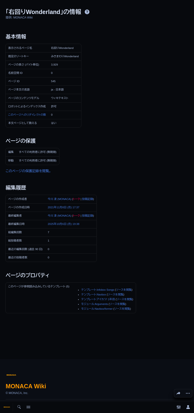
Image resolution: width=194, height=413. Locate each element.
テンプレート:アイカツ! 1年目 (98, 299)
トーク (76, 199)
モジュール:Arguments (94, 304)
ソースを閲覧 (124, 289)
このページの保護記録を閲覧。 (28, 171)
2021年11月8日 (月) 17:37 (63, 207)
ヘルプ (87, 11)
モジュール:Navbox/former (97, 308)
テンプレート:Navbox (93, 294)
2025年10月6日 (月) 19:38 (63, 224)
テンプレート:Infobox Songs (97, 289)
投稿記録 (87, 199)
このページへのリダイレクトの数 (27, 114)
